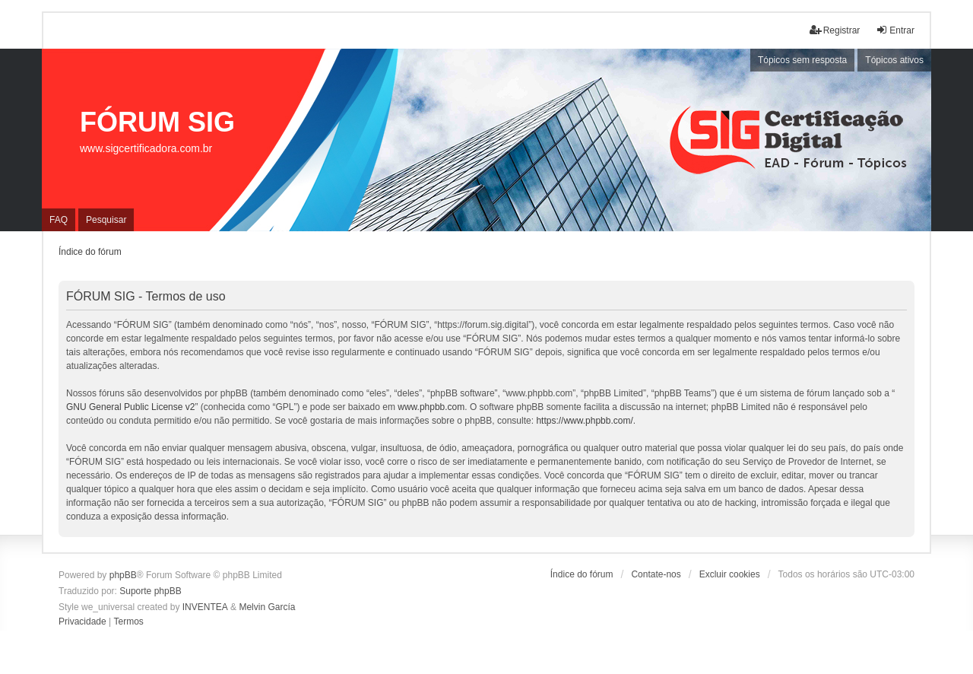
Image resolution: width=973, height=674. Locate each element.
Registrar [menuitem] (835, 30)
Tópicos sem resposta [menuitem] (802, 60)
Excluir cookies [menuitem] (729, 574)
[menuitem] (82, 622)
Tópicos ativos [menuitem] (894, 60)
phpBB (123, 575)
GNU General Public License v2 (130, 407)
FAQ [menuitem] (58, 220)
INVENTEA (205, 607)
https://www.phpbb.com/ (584, 420)
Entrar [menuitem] (895, 30)
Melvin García (267, 607)
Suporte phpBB (150, 591)
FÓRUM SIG (157, 122)
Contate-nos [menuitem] (655, 574)
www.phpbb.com (431, 407)
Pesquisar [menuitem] (106, 220)
